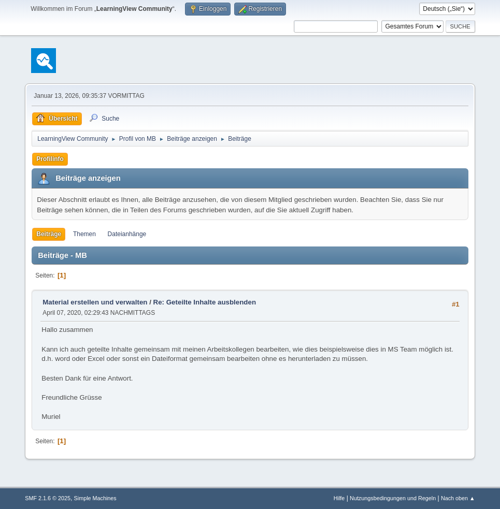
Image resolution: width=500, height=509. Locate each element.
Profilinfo (50, 159)
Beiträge (48, 234)
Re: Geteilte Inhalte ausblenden (204, 302)
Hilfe (339, 498)
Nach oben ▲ (458, 498)
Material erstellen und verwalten (94, 302)
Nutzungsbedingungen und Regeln (393, 498)
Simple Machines (95, 498)
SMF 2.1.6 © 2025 (47, 498)
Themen (84, 234)
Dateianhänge (127, 234)
